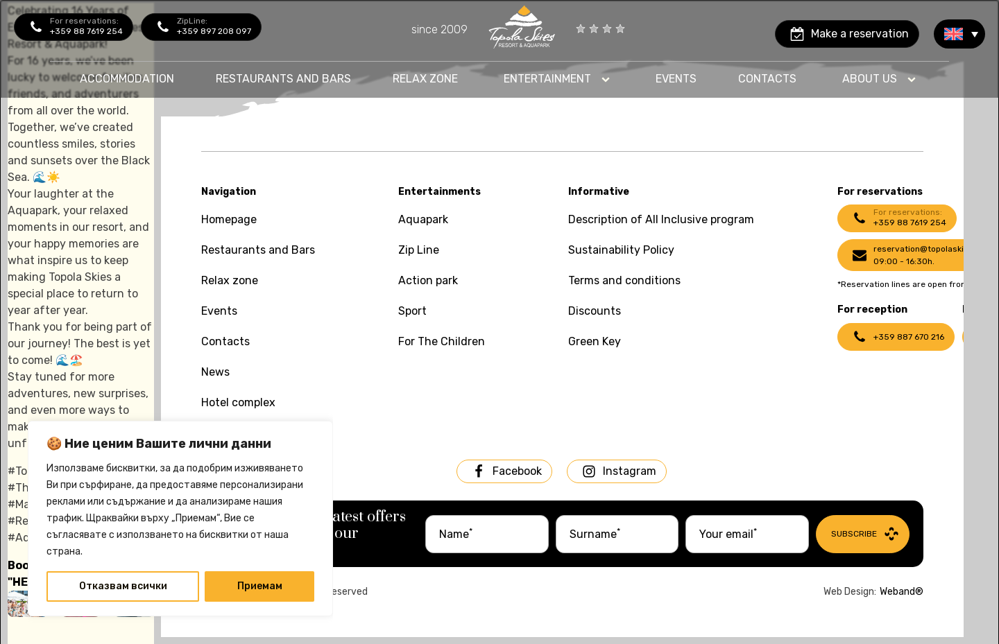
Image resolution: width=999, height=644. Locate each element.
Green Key (594, 341)
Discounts (594, 310)
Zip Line (418, 249)
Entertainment (547, 78)
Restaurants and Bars (258, 249)
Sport (412, 310)
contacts (767, 78)
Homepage (229, 219)
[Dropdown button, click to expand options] (557, 79)
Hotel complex (238, 402)
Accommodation (127, 78)
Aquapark (423, 219)
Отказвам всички (123, 586)
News (215, 371)
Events (676, 78)
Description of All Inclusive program (661, 219)
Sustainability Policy (621, 249)
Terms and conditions (624, 280)
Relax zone (425, 78)
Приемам (259, 586)
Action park (428, 280)
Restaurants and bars (283, 78)
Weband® (901, 592)
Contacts (225, 341)
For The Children (441, 341)
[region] (180, 518)
